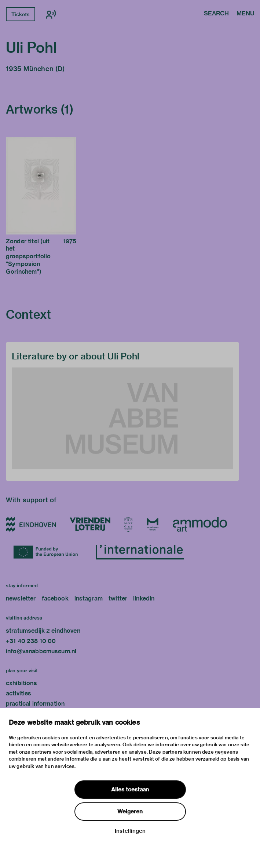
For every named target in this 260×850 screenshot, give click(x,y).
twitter (118, 598)
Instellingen (130, 831)
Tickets (20, 14)
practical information (35, 703)
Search (216, 14)
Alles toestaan (130, 789)
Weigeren (130, 811)
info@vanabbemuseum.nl (41, 651)
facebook (55, 598)
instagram (88, 598)
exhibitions (21, 683)
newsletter (21, 598)
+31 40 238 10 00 (31, 641)
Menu (245, 14)
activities (19, 693)
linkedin (143, 598)
